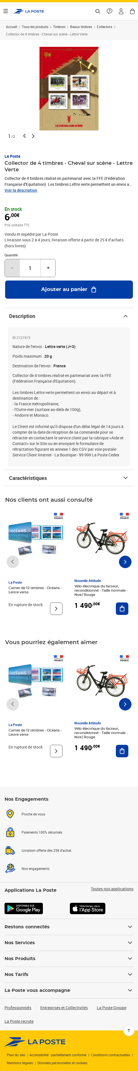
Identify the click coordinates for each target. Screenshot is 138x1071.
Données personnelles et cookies (62, 1063)
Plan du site (16, 1055)
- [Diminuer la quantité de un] (12, 268)
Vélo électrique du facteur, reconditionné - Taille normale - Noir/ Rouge (101, 590)
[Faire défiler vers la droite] (125, 562)
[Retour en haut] (129, 1030)
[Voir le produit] (56, 608)
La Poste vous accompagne (69, 990)
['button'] (29, 11)
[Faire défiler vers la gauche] (13, 562)
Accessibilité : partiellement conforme (58, 1055)
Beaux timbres (81, 26)
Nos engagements (35, 868)
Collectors (104, 26)
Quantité (11, 255)
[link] (35, 1041)
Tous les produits (35, 26)
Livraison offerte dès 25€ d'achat (46, 850)
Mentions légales (20, 1063)
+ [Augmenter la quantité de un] (48, 268)
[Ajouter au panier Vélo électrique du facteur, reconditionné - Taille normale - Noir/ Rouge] (122, 608)
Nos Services (69, 942)
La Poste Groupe (111, 1007)
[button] (121, 11)
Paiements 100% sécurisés (42, 832)
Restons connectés (69, 927)
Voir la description (21, 190)
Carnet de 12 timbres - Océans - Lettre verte (35, 590)
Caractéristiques (69, 478)
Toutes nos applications (112, 889)
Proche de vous (33, 814)
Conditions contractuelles (110, 1055)
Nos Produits (69, 958)
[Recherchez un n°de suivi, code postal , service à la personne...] (97, 11)
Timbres (59, 26)
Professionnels (18, 1007)
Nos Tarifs (69, 974)
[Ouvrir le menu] (5, 11)
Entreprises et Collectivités (64, 1007)
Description (69, 316)
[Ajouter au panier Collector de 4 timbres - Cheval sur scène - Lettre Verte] (69, 289)
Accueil (11, 26)
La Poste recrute (19, 1021)
